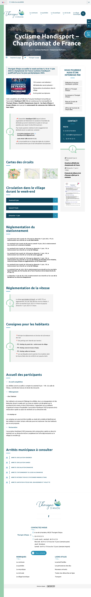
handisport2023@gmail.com (25, 135)
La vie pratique (21, 569)
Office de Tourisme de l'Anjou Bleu (72, 108)
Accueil (30, 50)
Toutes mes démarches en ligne (65, 573)
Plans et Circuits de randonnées (71, 102)
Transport (58, 576)
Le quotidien (20, 566)
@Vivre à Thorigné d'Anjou (71, 89)
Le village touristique (22, 576)
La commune (20, 562)
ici (19, 435)
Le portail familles (60, 562)
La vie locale (20, 573)
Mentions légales (41, 586)
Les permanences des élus (63, 566)
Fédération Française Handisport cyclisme (71, 83)
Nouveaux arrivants (61, 569)
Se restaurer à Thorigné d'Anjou (72, 96)
